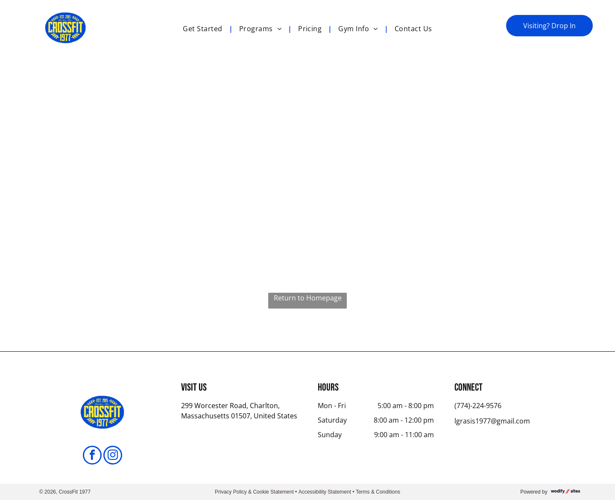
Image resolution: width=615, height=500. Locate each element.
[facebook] (92, 456)
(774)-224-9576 (477, 405)
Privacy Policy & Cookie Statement (254, 492)
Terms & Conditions (378, 492)
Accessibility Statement (325, 492)
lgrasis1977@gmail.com (492, 421)
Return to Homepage (308, 298)
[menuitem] (204, 28)
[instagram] (112, 456)
